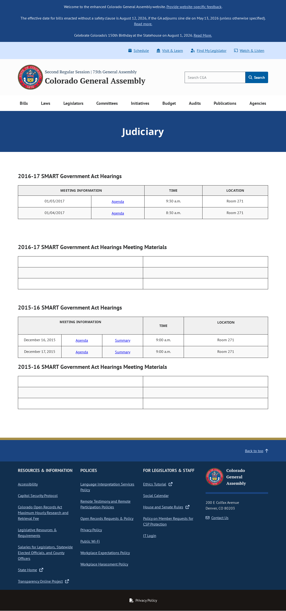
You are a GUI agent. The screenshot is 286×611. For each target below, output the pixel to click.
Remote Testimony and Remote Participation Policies (105, 504)
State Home (30, 569)
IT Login (149, 535)
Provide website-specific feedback (194, 6)
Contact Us (217, 518)
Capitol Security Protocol (38, 495)
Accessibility (28, 484)
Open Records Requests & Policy (106, 518)
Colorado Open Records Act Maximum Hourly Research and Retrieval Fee (43, 513)
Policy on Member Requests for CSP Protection (168, 521)
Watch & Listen (249, 50)
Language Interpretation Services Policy (107, 487)
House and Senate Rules (166, 507)
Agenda (118, 201)
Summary (122, 340)
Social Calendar (156, 495)
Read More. (203, 35)
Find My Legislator (208, 50)
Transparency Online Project (43, 581)
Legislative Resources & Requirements (37, 532)
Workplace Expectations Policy (105, 552)
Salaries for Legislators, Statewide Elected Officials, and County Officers (45, 553)
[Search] (215, 77)
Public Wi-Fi (90, 541)
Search (257, 77)
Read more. (143, 23)
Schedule (138, 50)
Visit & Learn (169, 50)
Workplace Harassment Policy (104, 564)
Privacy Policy (91, 529)
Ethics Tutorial (157, 484)
